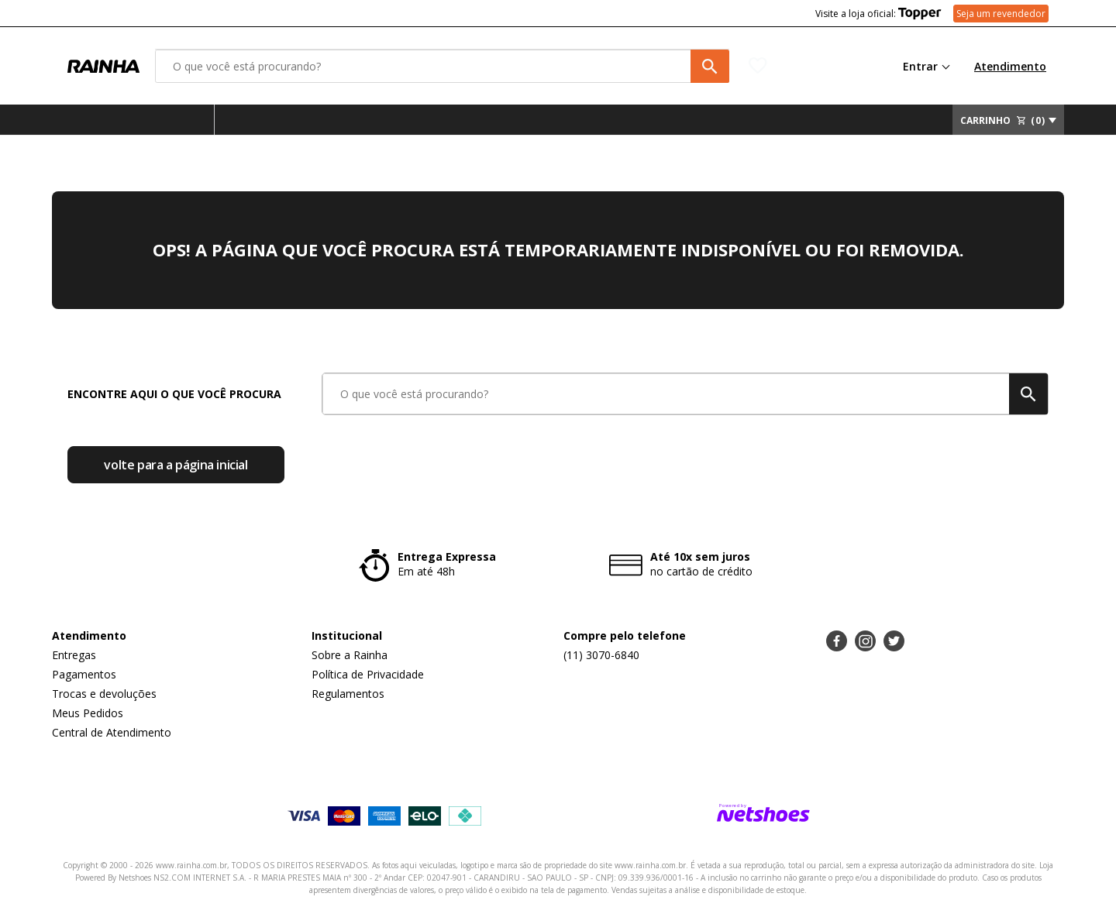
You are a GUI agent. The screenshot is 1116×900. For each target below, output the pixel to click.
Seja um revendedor (1000, 13)
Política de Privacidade (368, 674)
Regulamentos (348, 693)
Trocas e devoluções (104, 693)
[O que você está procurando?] (442, 66)
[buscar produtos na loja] (710, 66)
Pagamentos (84, 674)
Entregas (74, 655)
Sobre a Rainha (350, 655)
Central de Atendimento (111, 732)
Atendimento (1010, 66)
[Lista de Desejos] (804, 66)
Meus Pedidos (87, 713)
